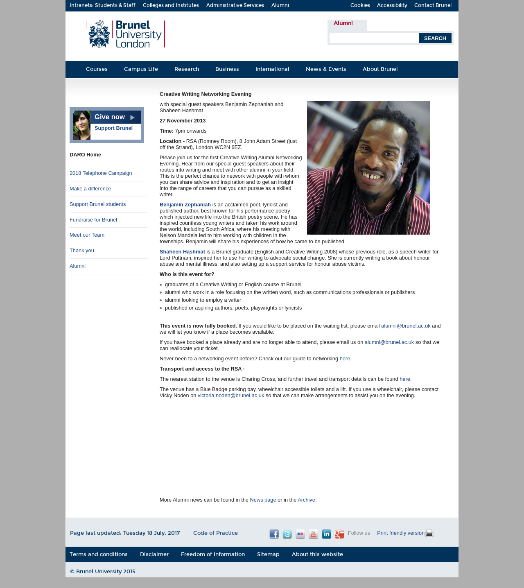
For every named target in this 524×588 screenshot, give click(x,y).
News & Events (326, 69)
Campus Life (141, 69)
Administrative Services (235, 5)
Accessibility (392, 5)
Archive (306, 500)
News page (263, 500)
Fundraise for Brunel (93, 220)
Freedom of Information (213, 554)
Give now (110, 117)
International (272, 69)
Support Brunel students (98, 204)
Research (186, 69)
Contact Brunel (433, 5)
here (345, 358)
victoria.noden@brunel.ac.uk (231, 395)
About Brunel (380, 69)
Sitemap (268, 554)
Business (227, 69)
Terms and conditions (99, 554)
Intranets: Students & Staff (103, 5)
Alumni (280, 5)
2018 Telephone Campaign (101, 173)
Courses (97, 69)
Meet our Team (87, 235)
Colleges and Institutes (171, 5)
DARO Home (85, 155)
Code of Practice (215, 533)
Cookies (360, 5)
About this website (317, 554)
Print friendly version (401, 533)
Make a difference (90, 188)
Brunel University (99, 571)
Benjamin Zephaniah (185, 204)
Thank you (82, 250)
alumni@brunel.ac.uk (405, 326)
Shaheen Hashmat (182, 252)
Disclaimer (154, 554)
